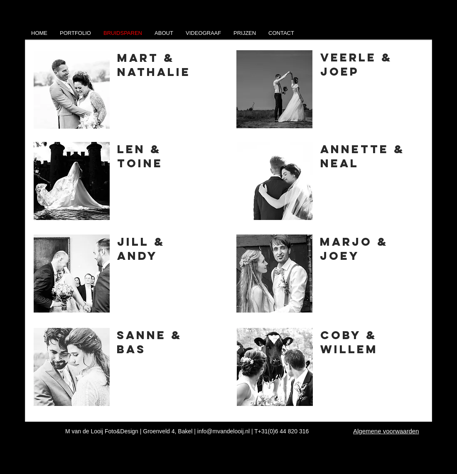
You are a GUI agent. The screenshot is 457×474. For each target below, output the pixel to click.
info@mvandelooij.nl (223, 431)
